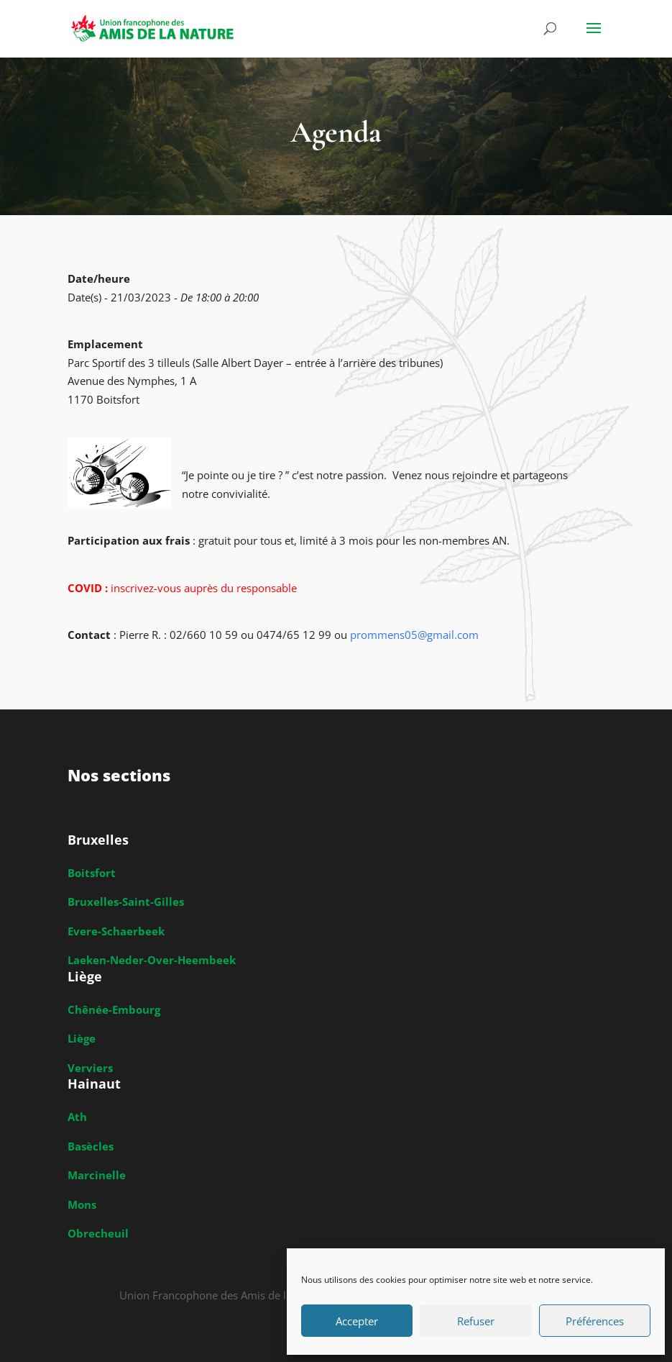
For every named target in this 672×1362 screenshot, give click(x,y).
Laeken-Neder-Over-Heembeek (152, 960)
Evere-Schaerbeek (116, 931)
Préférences (595, 1321)
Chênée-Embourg (114, 1009)
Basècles (91, 1146)
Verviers (90, 1068)
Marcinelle (97, 1175)
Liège (82, 1038)
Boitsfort (92, 873)
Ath (77, 1116)
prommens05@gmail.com (414, 634)
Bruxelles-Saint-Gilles (126, 901)
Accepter (357, 1321)
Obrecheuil (98, 1233)
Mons (82, 1204)
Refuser (475, 1321)
